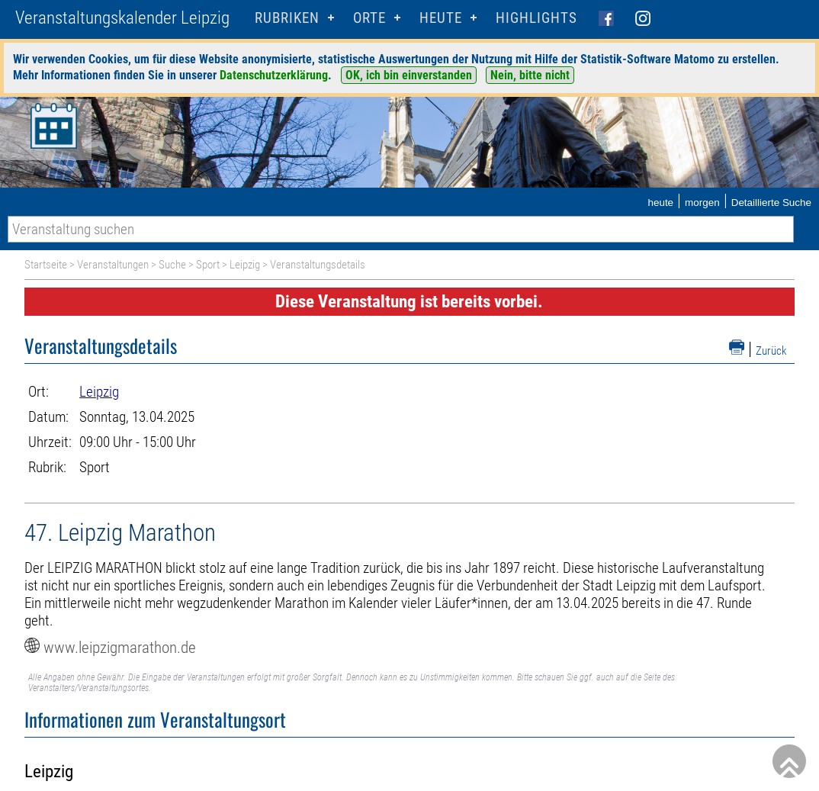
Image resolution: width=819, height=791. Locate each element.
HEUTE (440, 18)
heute (660, 202)
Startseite (45, 265)
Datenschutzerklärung (274, 75)
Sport (208, 265)
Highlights (536, 18)
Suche (172, 265)
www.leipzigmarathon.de (119, 647)
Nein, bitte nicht (530, 75)
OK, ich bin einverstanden (408, 75)
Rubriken (287, 18)
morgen (702, 202)
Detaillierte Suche (771, 202)
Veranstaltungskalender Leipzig (122, 18)
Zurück (771, 351)
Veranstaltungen (113, 265)
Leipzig (245, 265)
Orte (369, 18)
